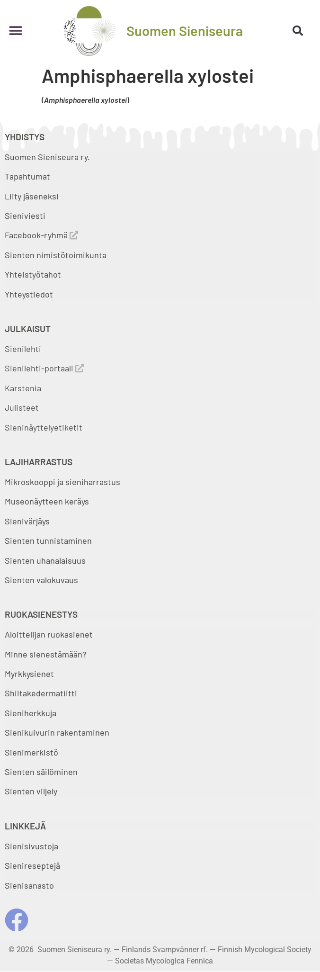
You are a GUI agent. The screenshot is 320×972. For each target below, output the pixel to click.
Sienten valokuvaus (41, 580)
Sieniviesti (26, 215)
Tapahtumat (27, 176)
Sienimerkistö (31, 752)
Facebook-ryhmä (41, 235)
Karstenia (23, 388)
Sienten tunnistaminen (48, 540)
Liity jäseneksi (32, 196)
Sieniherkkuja (30, 713)
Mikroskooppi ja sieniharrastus (62, 482)
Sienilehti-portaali (44, 368)
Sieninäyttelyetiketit (43, 427)
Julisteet (22, 407)
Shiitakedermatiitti (41, 693)
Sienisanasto (29, 885)
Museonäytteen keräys (47, 501)
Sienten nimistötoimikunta (56, 255)
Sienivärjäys (27, 521)
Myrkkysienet (29, 673)
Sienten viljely (31, 791)
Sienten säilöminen (41, 771)
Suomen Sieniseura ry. (47, 157)
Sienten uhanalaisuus (45, 560)
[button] (15, 30)
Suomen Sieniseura (184, 30)
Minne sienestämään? (45, 654)
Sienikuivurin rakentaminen (57, 732)
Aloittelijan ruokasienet (49, 634)
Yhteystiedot (29, 294)
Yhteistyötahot (33, 274)
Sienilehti (23, 348)
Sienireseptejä (32, 865)
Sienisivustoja (31, 846)
